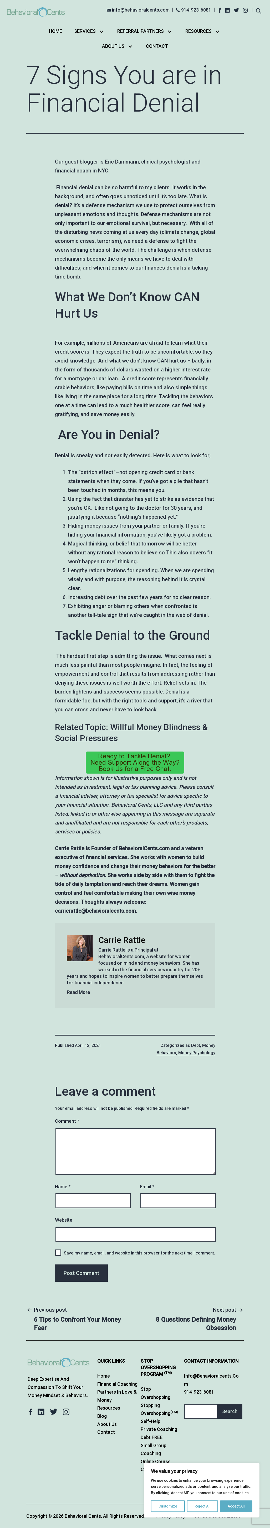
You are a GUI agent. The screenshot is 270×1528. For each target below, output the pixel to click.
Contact (157, 46)
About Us (113, 46)
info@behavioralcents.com (141, 10)
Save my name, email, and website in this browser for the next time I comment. (139, 1253)
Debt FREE (151, 1437)
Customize (168, 1506)
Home (55, 31)
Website (63, 1220)
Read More (78, 992)
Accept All (236, 1506)
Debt (195, 1045)
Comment (67, 1121)
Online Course (156, 1461)
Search (229, 1411)
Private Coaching (159, 1429)
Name (62, 1186)
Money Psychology (196, 1052)
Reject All (203, 1506)
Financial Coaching (117, 1384)
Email (147, 1186)
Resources (198, 31)
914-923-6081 (196, 10)
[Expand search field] (258, 10)
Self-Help (150, 1421)
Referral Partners (140, 31)
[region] (201, 1490)
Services (85, 31)
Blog (102, 1416)
